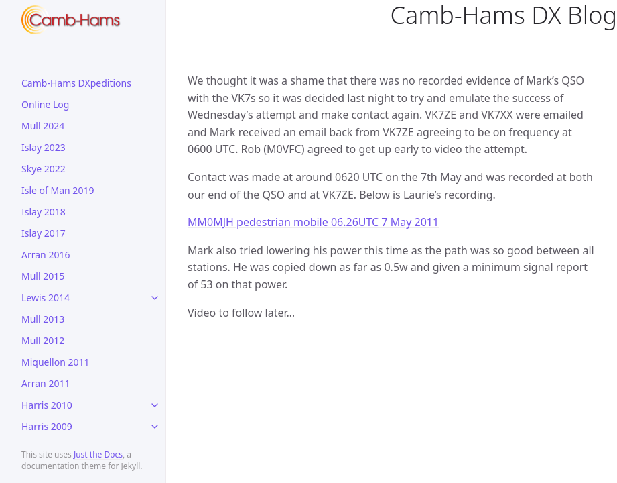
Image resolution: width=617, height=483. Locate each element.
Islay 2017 (43, 233)
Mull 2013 (42, 319)
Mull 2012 (42, 340)
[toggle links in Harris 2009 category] (154, 426)
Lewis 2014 (45, 297)
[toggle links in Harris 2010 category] (154, 405)
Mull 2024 (42, 125)
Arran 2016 (45, 254)
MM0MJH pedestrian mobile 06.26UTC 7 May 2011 (313, 222)
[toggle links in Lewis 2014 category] (154, 298)
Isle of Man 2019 (57, 190)
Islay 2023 (43, 147)
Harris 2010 (46, 404)
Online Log (45, 104)
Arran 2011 (45, 383)
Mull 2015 (42, 276)
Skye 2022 (43, 168)
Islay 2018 (43, 211)
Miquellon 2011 (55, 362)
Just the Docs (98, 454)
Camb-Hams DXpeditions (76, 82)
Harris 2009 (46, 426)
